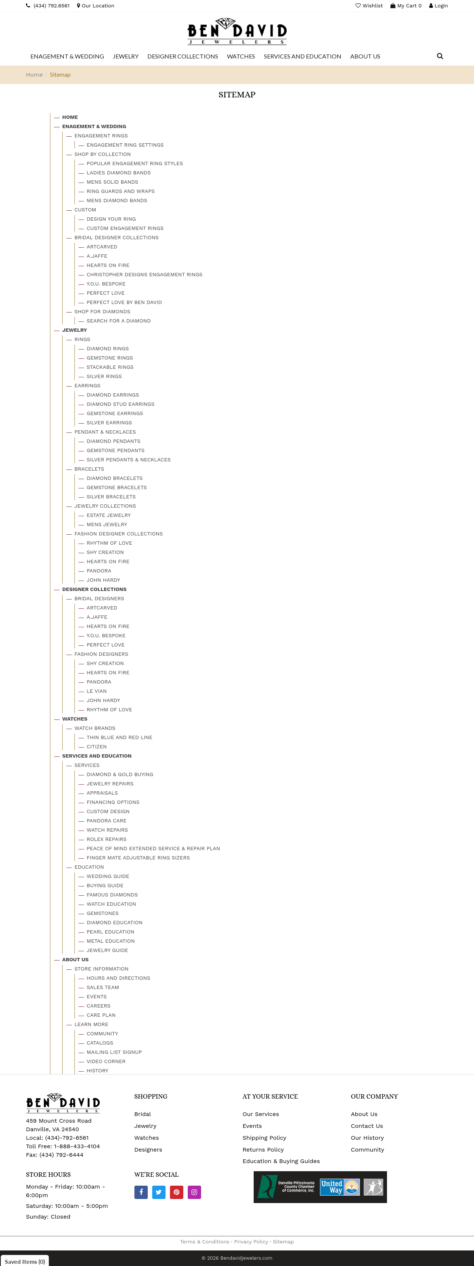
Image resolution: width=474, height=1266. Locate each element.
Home (34, 74)
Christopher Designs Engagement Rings (145, 274)
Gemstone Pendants (115, 450)
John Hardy (103, 580)
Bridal (142, 1114)
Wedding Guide (108, 876)
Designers (148, 1149)
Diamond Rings (108, 348)
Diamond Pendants (113, 441)
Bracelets (89, 469)
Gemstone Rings (110, 358)
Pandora (99, 571)
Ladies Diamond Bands (119, 173)
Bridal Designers (99, 598)
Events (97, 996)
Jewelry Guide (107, 950)
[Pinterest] (176, 1192)
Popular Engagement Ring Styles (135, 163)
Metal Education (111, 941)
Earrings (87, 385)
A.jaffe (97, 256)
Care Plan (101, 1015)
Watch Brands (95, 728)
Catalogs (100, 1043)
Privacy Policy (251, 1242)
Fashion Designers (101, 654)
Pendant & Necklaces (105, 432)
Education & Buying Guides (281, 1161)
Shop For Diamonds (102, 311)
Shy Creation (105, 552)
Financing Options (113, 802)
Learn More (91, 1024)
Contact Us (367, 1125)
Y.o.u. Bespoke (106, 284)
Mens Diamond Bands (117, 200)
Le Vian (97, 691)
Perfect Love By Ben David (124, 302)
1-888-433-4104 (77, 1146)
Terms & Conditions (204, 1242)
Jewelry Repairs (110, 783)
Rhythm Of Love (109, 543)
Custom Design (108, 811)
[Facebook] (141, 1192)
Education (89, 867)
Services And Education (96, 756)
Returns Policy (263, 1149)
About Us (75, 959)
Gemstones (102, 913)
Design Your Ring (111, 219)
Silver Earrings (109, 422)
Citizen (97, 746)
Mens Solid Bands (112, 182)
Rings (82, 339)
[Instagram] (194, 1192)
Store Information (101, 969)
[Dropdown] (67, 56)
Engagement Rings (101, 135)
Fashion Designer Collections (118, 534)
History (98, 1070)
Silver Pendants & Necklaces (129, 459)
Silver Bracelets (111, 497)
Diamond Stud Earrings (120, 404)
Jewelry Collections (105, 506)
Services (87, 765)
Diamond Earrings (113, 395)
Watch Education (111, 904)
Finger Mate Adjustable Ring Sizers (138, 858)
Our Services (261, 1114)
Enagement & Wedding (94, 126)
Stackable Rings (110, 367)
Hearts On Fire (108, 265)
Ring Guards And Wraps (121, 191)
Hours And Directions (118, 978)
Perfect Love (106, 293)
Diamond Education (115, 922)
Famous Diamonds (112, 895)
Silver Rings (104, 376)
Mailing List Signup (114, 1052)
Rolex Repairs (107, 839)
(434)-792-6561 (66, 1137)
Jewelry (74, 330)
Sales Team (103, 987)
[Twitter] (159, 1192)
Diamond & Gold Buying (120, 774)
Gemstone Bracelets (117, 487)
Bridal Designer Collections (116, 237)
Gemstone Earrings (115, 413)
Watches (74, 719)
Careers (98, 1006)
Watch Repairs (107, 830)
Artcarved (102, 247)
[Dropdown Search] (440, 56)
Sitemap (283, 1242)
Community (102, 1033)
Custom (85, 210)
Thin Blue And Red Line (120, 737)
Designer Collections (94, 589)
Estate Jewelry (109, 515)
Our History (367, 1137)
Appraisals (102, 793)
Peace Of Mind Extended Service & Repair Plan (153, 848)
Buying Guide (105, 885)
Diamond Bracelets (115, 478)
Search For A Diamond (119, 321)
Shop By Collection (102, 154)
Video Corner (106, 1061)
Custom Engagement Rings (125, 228)
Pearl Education (110, 932)
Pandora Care (107, 821)
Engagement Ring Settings (125, 145)
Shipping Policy (264, 1137)
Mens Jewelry (107, 524)
